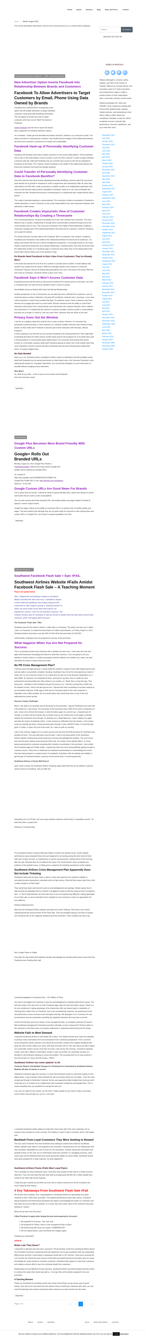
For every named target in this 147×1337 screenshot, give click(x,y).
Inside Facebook (20, 128)
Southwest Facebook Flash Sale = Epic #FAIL (47, 575)
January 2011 (107, 314)
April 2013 (106, 242)
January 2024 (107, 141)
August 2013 (107, 236)
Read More (124, 1334)
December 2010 (108, 318)
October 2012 (107, 258)
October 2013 (107, 229)
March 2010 (106, 333)
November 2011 (108, 292)
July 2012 (106, 267)
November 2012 (108, 255)
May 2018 (106, 179)
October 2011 (107, 295)
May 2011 (106, 308)
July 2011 (106, 302)
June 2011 (106, 305)
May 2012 (106, 274)
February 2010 (108, 336)
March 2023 (106, 160)
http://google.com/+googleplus (51, 481)
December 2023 (108, 144)
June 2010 (106, 327)
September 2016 (108, 198)
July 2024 (106, 138)
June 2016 (106, 201)
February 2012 (108, 283)
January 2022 (107, 167)
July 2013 (106, 239)
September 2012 (108, 261)
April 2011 (106, 311)
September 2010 (108, 324)
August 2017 (107, 192)
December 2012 (108, 251)
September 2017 (108, 188)
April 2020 (106, 173)
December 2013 (108, 223)
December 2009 (108, 343)
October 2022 (107, 163)
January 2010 (107, 340)
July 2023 (106, 148)
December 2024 (108, 135)
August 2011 (107, 299)
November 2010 (108, 321)
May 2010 (106, 330)
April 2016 (106, 204)
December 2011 (108, 289)
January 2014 (107, 220)
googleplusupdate (22, 467)
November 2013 (108, 226)
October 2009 (107, 349)
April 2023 (106, 157)
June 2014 (106, 214)
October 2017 (107, 185)
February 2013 (108, 245)
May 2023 (106, 154)
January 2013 (107, 248)
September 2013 (108, 233)
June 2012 (106, 270)
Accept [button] (116, 1334)
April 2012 (106, 277)
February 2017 (108, 195)
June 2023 (106, 151)
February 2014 (108, 217)
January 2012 (107, 286)
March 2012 (106, 280)
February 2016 (108, 207)
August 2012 (107, 264)
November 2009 (108, 346)
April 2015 (106, 211)
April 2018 (106, 182)
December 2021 (108, 170)
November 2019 (108, 176)
